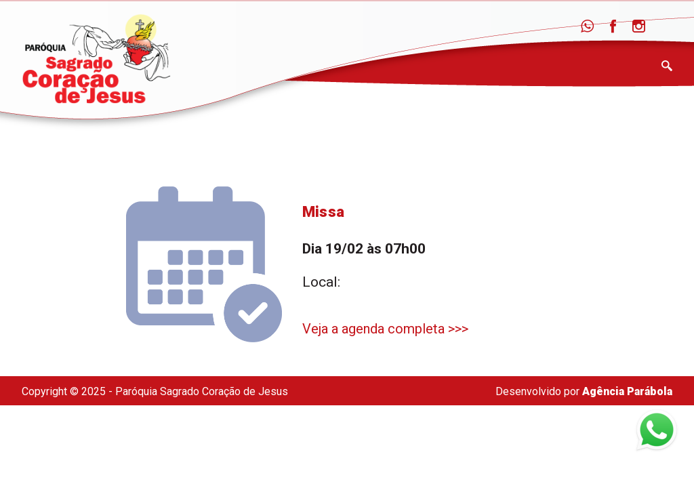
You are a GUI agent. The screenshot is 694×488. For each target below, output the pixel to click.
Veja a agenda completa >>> (385, 329)
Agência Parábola (627, 391)
